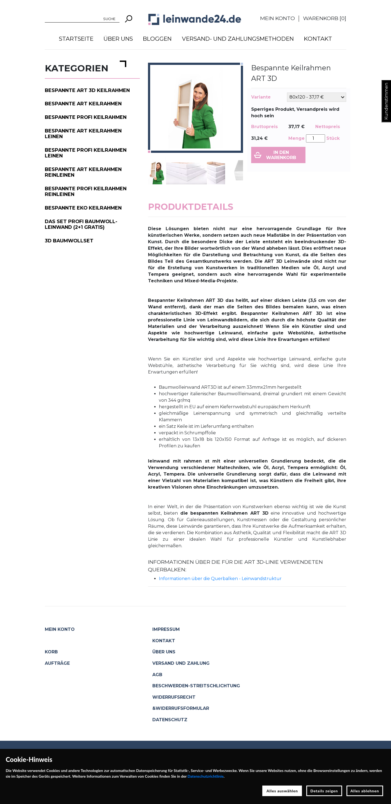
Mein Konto (277, 18)
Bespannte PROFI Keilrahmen (86, 117)
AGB (157, 674)
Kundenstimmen (386, 101)
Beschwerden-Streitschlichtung (196, 685)
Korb (51, 651)
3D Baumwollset (69, 240)
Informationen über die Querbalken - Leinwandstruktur (220, 578)
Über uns (118, 38)
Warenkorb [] (324, 18)
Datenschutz (169, 719)
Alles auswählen (282, 791)
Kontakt (318, 38)
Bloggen (157, 38)
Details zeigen (324, 791)
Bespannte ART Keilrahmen (83, 103)
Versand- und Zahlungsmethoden (238, 38)
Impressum (166, 629)
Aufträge (57, 663)
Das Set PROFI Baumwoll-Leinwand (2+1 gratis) (81, 224)
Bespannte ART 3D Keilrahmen (87, 90)
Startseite (76, 38)
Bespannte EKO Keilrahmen (83, 208)
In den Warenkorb (281, 155)
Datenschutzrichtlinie (206, 776)
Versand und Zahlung (181, 663)
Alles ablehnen (365, 791)
